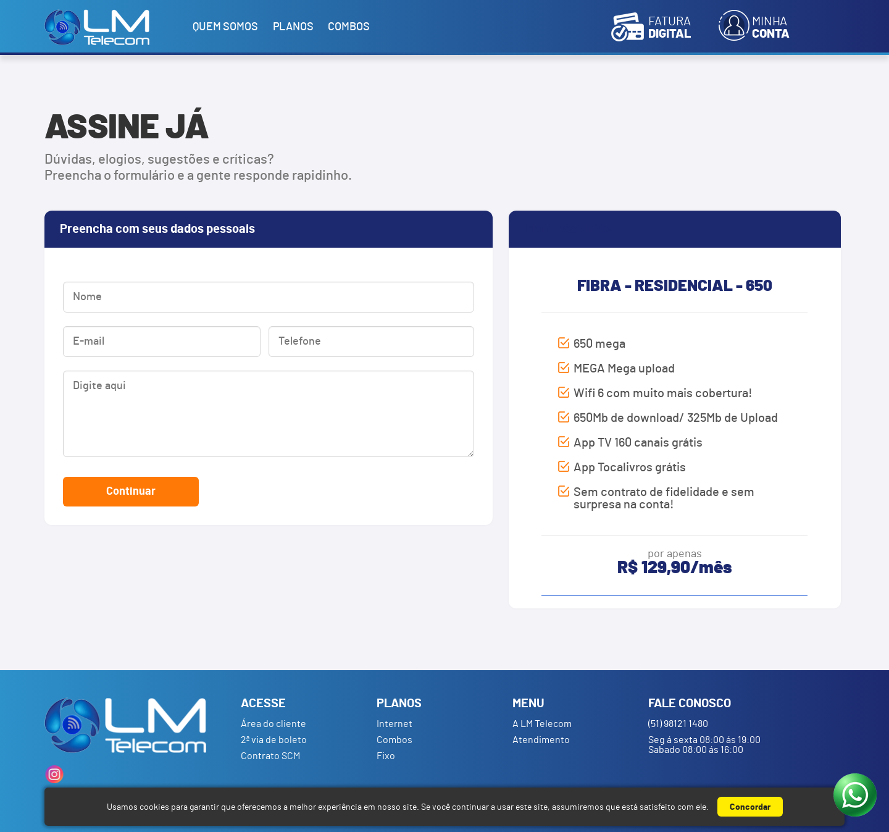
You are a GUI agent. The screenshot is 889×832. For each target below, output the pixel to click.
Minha (771, 27)
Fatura (669, 27)
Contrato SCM (270, 756)
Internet (394, 724)
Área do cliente (273, 724)
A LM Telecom (542, 724)
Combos (348, 27)
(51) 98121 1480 (678, 724)
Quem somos (225, 27)
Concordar (750, 807)
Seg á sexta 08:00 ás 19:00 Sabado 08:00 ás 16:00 (704, 745)
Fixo (386, 756)
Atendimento (541, 740)
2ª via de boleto (274, 740)
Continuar (131, 491)
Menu (528, 703)
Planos (293, 27)
